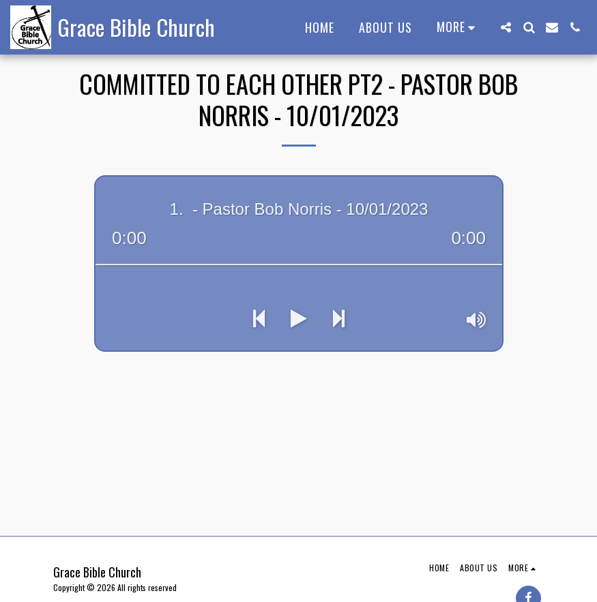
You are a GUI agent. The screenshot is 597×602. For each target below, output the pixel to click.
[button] (505, 27)
